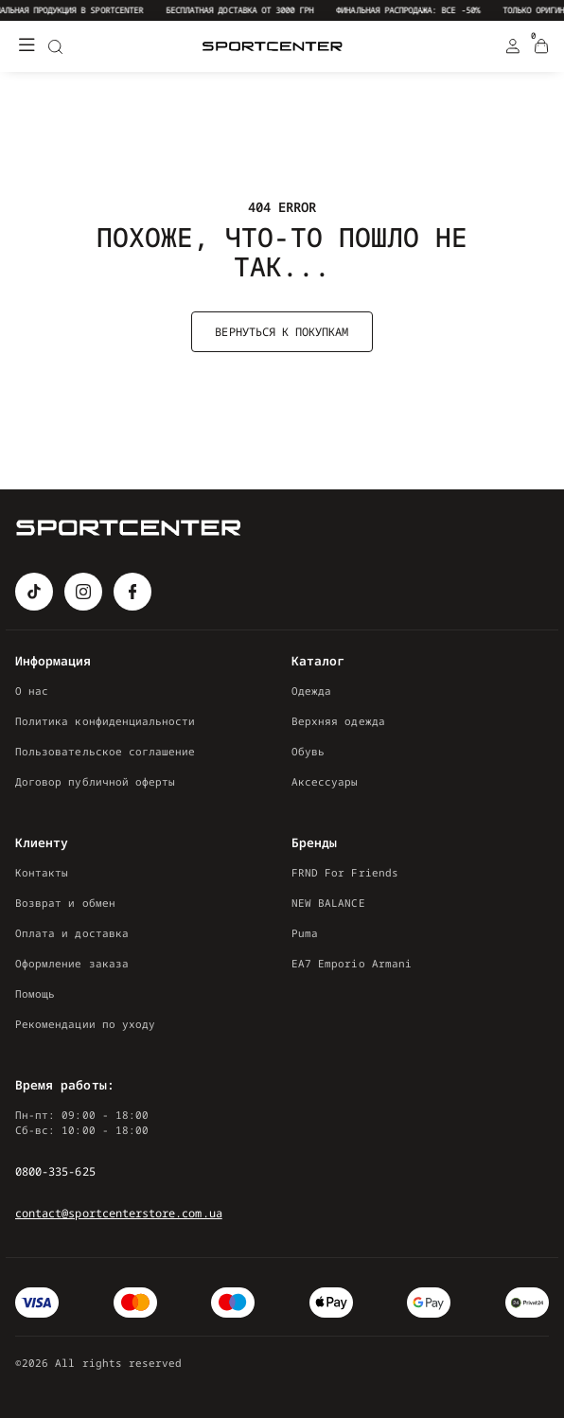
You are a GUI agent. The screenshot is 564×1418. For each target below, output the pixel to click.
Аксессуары (325, 781)
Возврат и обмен (65, 902)
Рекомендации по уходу (85, 1024)
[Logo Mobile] (273, 47)
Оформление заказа (72, 963)
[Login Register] (512, 46)
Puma (304, 933)
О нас (31, 690)
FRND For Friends (344, 872)
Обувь (308, 751)
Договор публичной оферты (95, 781)
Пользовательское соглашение (105, 751)
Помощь (35, 993)
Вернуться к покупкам (281, 332)
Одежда (311, 690)
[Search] (54, 46)
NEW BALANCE (328, 902)
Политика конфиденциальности (105, 721)
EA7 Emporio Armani (351, 963)
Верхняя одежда (338, 721)
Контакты (41, 872)
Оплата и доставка (72, 933)
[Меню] (26, 46)
